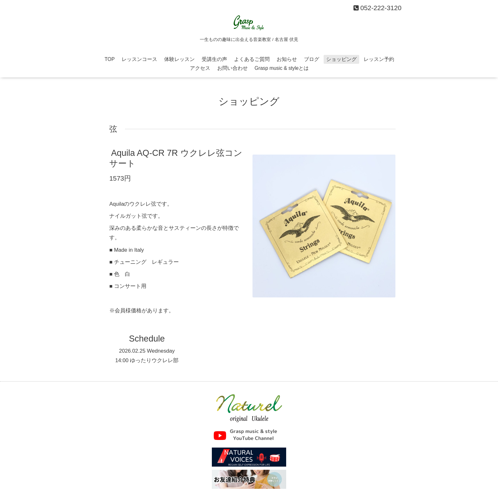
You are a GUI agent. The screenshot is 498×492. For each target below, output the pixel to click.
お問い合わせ (232, 68)
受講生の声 (214, 59)
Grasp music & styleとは (282, 68)
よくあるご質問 (252, 59)
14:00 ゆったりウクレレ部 (146, 360)
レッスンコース (139, 59)
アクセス (200, 68)
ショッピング (341, 59)
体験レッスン (179, 59)
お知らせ (287, 59)
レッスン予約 (379, 59)
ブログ (311, 59)
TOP (109, 59)
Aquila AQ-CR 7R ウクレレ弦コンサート (175, 158)
